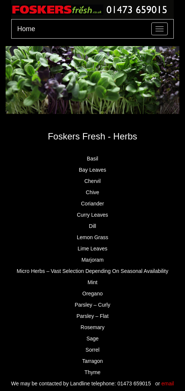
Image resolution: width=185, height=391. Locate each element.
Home (26, 29)
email (167, 384)
